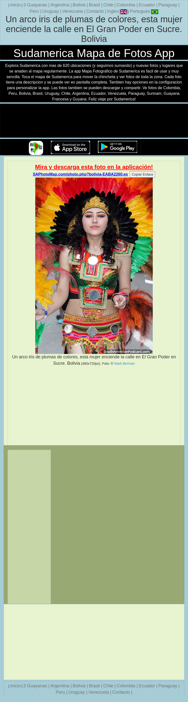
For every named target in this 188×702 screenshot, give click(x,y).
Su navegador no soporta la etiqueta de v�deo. (94, 121)
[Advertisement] (94, 405)
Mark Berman (124, 363)
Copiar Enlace (142, 174)
